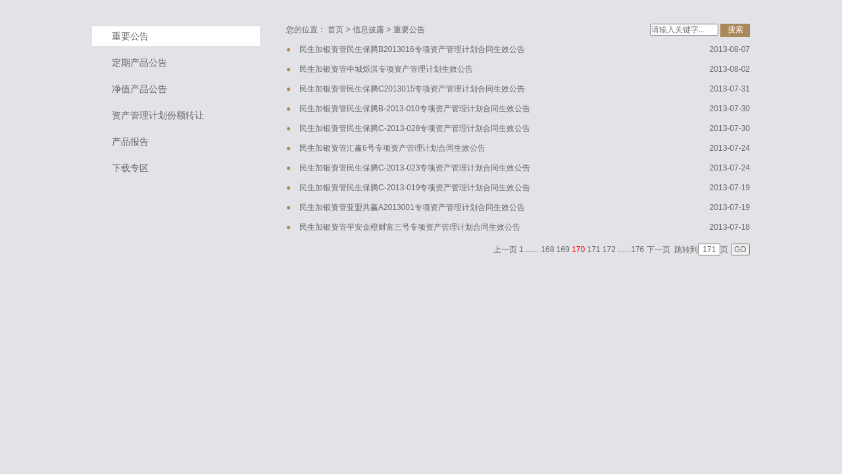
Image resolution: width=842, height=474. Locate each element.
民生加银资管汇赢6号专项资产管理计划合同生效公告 (392, 148)
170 (578, 249)
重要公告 (130, 36)
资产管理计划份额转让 (158, 115)
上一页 (505, 249)
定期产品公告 (139, 62)
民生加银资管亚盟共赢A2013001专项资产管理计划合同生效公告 (412, 207)
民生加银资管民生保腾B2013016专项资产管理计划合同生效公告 (412, 49)
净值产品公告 (139, 89)
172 (609, 249)
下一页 (658, 249)
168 (547, 249)
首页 (335, 29)
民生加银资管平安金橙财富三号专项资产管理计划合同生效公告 (409, 227)
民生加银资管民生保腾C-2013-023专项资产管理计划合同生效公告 (414, 167)
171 (594, 249)
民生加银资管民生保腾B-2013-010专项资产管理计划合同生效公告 (414, 108)
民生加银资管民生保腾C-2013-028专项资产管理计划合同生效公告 (414, 128)
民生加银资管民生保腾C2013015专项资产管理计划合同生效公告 (412, 88)
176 (637, 249)
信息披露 (368, 29)
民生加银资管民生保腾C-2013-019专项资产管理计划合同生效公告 (414, 187)
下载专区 (130, 168)
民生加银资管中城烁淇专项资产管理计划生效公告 (386, 69)
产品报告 (130, 141)
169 (563, 249)
